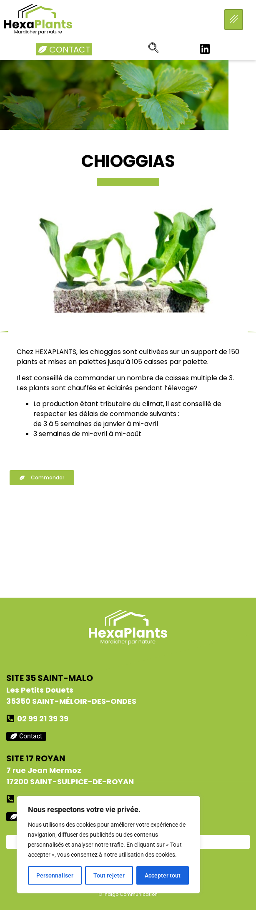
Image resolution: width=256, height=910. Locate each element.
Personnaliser (54, 875)
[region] (108, 844)
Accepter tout (163, 875)
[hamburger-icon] (233, 19)
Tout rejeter (109, 875)
